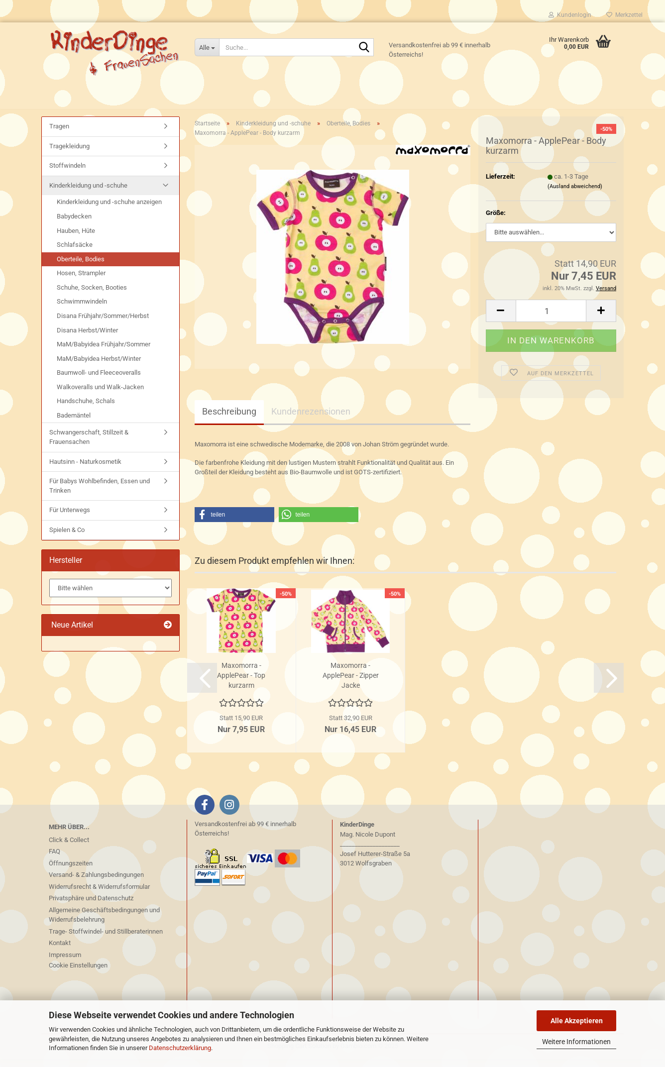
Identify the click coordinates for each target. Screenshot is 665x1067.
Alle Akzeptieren (577, 1021)
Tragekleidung (69, 154)
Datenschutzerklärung (180, 1048)
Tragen (59, 134)
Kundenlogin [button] (570, 14)
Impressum (65, 962)
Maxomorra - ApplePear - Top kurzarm (241, 683)
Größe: (496, 220)
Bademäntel (74, 423)
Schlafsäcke (75, 252)
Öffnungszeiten (71, 870)
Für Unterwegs (69, 518)
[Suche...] (207, 47)
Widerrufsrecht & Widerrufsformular (99, 894)
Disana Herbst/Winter (87, 337)
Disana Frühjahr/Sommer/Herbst (103, 323)
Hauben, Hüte (76, 238)
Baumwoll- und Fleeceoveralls (99, 380)
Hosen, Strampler (81, 281)
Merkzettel (624, 14)
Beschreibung (229, 419)
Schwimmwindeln (82, 309)
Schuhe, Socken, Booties (92, 295)
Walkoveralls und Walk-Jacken (100, 395)
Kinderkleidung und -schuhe (88, 193)
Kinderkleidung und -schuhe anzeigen (109, 209)
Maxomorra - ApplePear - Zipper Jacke (351, 683)
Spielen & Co (67, 537)
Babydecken (74, 224)
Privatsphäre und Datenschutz (91, 906)
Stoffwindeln (67, 173)
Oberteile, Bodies (81, 267)
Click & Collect (69, 847)
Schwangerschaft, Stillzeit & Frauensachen (88, 444)
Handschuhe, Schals (86, 409)
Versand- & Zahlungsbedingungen (96, 882)
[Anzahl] (551, 319)
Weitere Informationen (576, 1042)
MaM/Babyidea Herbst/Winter (99, 366)
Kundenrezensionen (310, 419)
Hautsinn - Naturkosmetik (85, 469)
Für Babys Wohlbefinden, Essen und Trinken (99, 493)
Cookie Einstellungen (78, 973)
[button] (501, 319)
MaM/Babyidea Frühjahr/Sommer (103, 352)
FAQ (54, 859)
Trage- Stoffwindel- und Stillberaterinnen (106, 939)
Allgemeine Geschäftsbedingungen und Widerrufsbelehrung (104, 922)
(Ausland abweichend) (575, 194)
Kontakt (60, 951)
